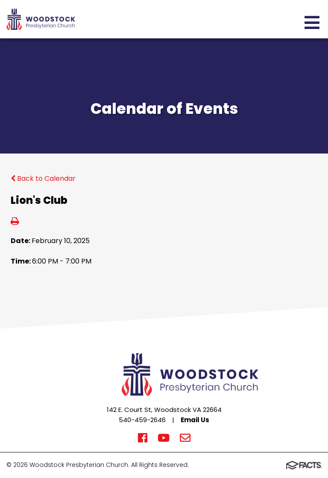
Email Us (195, 419)
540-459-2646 (142, 419)
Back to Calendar (43, 178)
